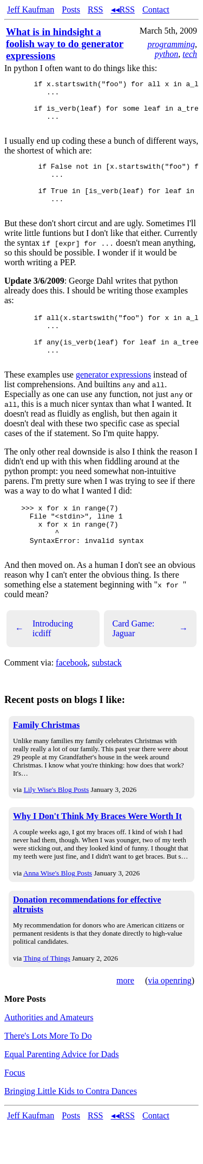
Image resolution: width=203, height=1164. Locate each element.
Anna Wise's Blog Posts (57, 912)
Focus (14, 1111)
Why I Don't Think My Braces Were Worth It (97, 855)
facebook (72, 701)
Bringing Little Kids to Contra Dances (70, 1130)
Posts (71, 9)
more (125, 1019)
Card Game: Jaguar (150, 667)
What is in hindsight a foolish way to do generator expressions (64, 43)
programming (171, 44)
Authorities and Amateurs (48, 1056)
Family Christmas (46, 764)
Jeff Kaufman (30, 9)
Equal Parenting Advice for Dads (61, 1093)
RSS (95, 9)
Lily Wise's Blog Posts (56, 828)
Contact (155, 9)
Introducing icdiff (44, 667)
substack (107, 701)
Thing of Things (46, 997)
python (167, 54)
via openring (169, 1019)
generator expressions (113, 403)
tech (189, 54)
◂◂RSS (123, 9)
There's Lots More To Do (47, 1074)
